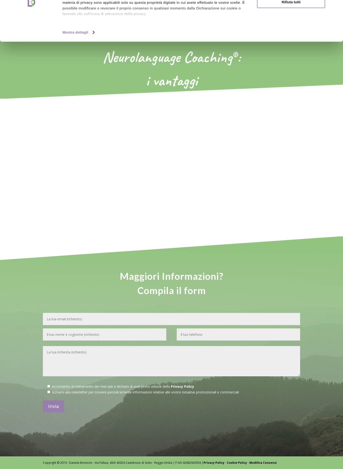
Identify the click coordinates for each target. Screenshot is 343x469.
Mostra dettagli (75, 70)
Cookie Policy (237, 463)
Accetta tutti (291, 12)
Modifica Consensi (263, 463)
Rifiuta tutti (291, 40)
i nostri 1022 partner (90, 17)
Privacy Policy (182, 386)
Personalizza (291, 26)
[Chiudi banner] (335, 7)
